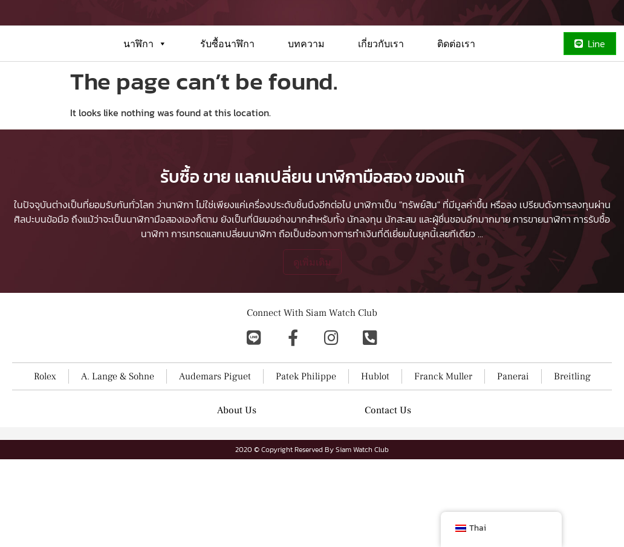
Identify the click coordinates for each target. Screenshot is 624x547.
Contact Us (388, 494)
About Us (236, 494)
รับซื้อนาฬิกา (227, 87)
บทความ (306, 87)
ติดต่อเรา (456, 87)
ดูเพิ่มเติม (312, 345)
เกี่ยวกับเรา (381, 87)
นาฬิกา (145, 87)
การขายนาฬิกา (542, 302)
